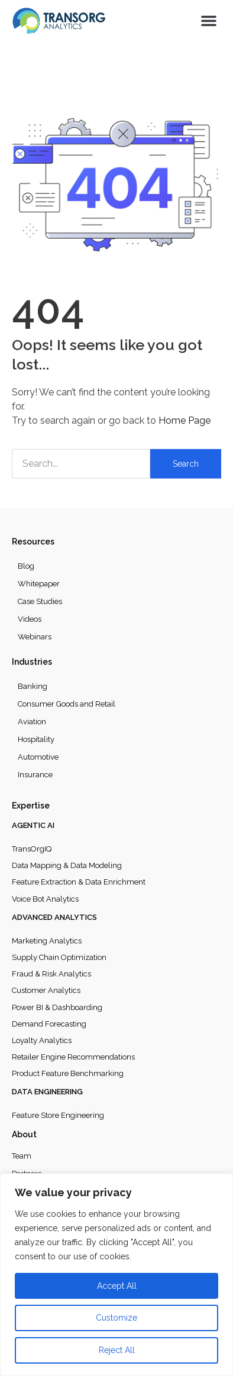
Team (21, 1155)
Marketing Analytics (47, 940)
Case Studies (40, 601)
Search (186, 463)
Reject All (117, 1350)
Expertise (31, 805)
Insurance (35, 774)
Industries (32, 661)
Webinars (34, 636)
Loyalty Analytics (42, 1040)
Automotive (38, 757)
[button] (208, 20)
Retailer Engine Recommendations (73, 1056)
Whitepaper (39, 583)
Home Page (184, 420)
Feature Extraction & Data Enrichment (78, 881)
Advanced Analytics (54, 917)
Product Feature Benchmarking (68, 1073)
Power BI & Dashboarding (57, 1007)
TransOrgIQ (31, 848)
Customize (116, 1317)
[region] (116, 1274)
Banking (32, 686)
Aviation (32, 721)
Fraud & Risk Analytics (51, 973)
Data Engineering (47, 1091)
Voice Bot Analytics (45, 899)
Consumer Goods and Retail (66, 703)
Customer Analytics (46, 990)
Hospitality (36, 739)
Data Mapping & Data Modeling (67, 865)
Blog (26, 566)
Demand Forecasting (49, 1023)
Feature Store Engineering (58, 1115)
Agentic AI (33, 825)
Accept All (117, 1286)
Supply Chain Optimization (59, 957)
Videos (29, 619)
